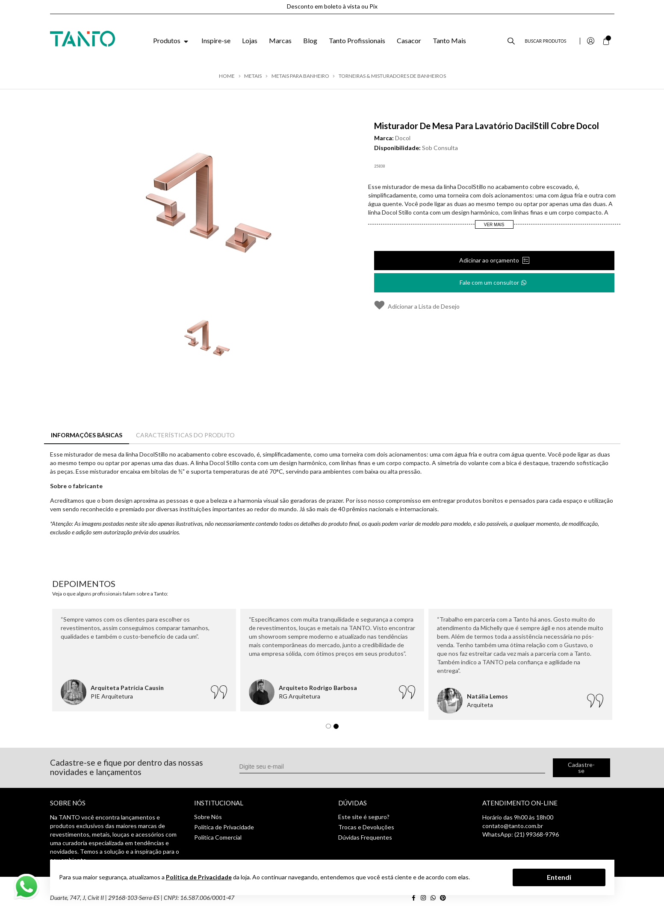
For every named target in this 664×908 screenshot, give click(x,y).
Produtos (171, 40)
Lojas (249, 40)
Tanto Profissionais (357, 40)
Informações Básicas (86, 435)
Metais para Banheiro (300, 76)
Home (227, 76)
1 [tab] (330, 728)
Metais (253, 76)
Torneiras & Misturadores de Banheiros (392, 76)
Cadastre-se (581, 767)
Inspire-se (215, 40)
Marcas (280, 40)
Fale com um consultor (494, 280)
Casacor (409, 40)
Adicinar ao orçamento (489, 260)
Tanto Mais (449, 40)
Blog (310, 40)
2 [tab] (338, 728)
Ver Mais (494, 224)
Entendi (559, 877)
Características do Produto (185, 435)
